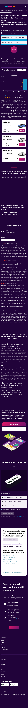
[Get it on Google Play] (5, 684)
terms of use (19, 516)
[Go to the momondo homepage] (10, 6)
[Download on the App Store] (14, 684)
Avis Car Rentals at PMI (8, 555)
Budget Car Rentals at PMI (9, 557)
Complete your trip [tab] (8, 546)
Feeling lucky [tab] (19, 546)
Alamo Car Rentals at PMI (9, 563)
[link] (22, 130)
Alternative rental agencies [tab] (10, 539)
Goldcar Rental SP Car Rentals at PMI (11, 561)
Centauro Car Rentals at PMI (9, 568)
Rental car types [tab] (17, 543)
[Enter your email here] (15, 506)
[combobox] (6, 30)
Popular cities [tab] (7, 543)
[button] (2, 6)
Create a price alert (12, 618)
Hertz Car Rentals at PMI (8, 559)
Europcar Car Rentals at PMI (9, 570)
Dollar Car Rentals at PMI (8, 565)
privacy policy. (4, 517)
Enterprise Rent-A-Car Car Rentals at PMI (12, 572)
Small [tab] (14, 74)
